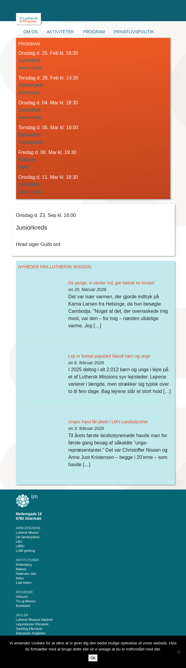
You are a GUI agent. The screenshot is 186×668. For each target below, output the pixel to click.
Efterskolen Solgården (31, 633)
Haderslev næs (26, 573)
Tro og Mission (26, 601)
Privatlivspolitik (134, 31)
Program (94, 31)
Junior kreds (29, 67)
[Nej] (178, 652)
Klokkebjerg (24, 564)
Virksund (22, 596)
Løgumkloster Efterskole (32, 624)
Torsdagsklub (31, 142)
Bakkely (21, 569)
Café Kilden (24, 582)
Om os (31, 31)
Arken (20, 578)
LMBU (20, 546)
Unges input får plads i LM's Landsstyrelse (108, 421)
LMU (19, 541)
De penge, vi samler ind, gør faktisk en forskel (111, 282)
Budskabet (23, 605)
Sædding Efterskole (29, 628)
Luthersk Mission (27, 532)
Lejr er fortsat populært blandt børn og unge (109, 356)
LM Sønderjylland (28, 537)
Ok (93, 658)
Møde (23, 167)
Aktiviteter (60, 31)
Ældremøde (29, 92)
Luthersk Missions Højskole (34, 619)
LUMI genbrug (25, 550)
